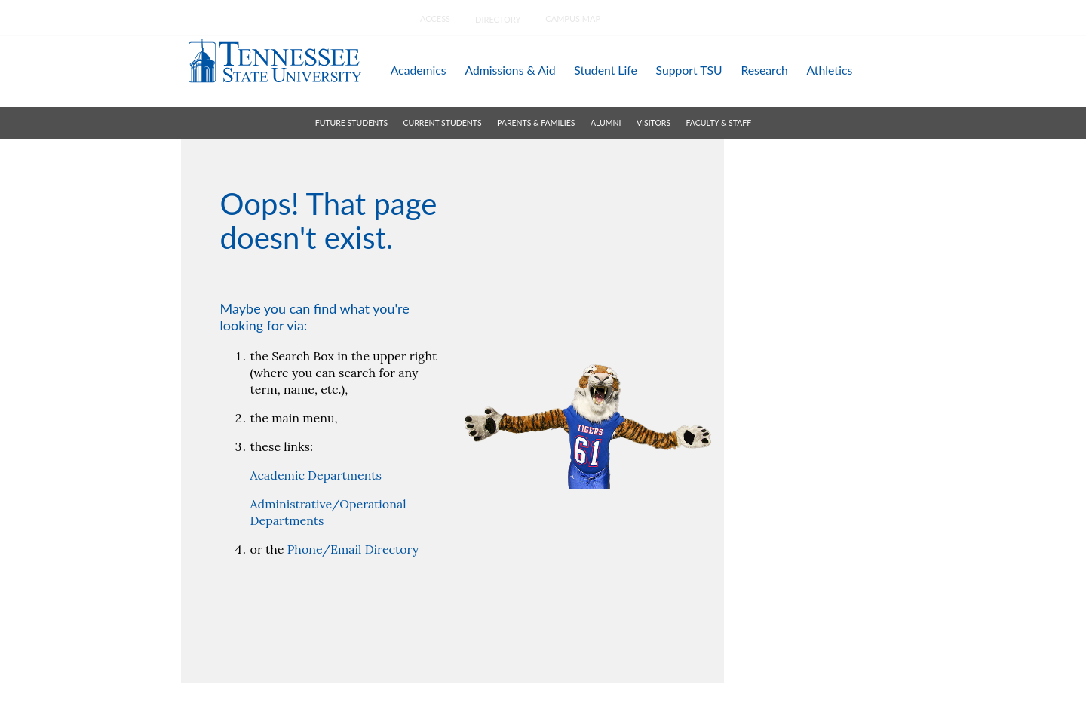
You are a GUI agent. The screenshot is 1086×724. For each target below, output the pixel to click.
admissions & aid (510, 70)
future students (351, 122)
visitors (653, 122)
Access (435, 18)
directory (497, 19)
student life (605, 70)
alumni (606, 122)
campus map (572, 18)
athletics (830, 70)
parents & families (536, 122)
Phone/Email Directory (353, 549)
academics (418, 70)
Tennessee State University (274, 60)
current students (442, 122)
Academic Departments (316, 475)
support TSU (689, 70)
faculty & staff (719, 122)
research (764, 70)
